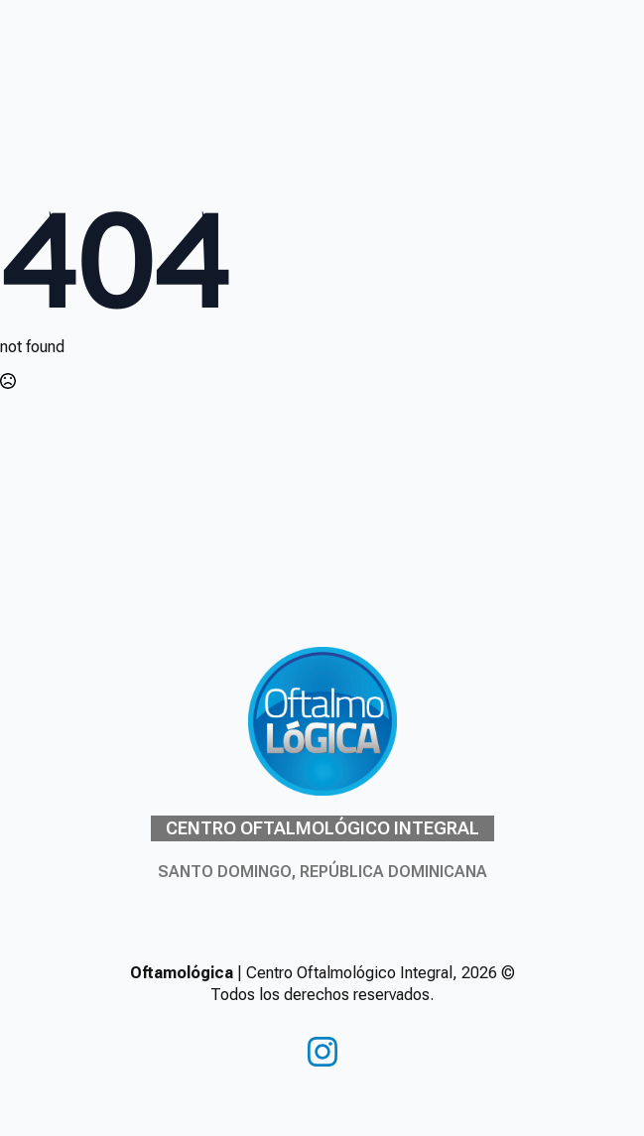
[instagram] (322, 1051)
